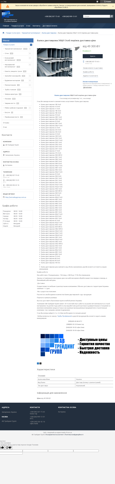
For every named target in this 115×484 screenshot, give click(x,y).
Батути (7, 112)
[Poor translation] (8, 448)
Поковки (8, 98)
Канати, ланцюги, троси (13, 71)
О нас (28, 26)
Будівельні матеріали (12, 80)
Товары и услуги (17, 26)
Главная (6, 26)
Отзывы (6, 123)
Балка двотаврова (49, 33)
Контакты (36, 26)
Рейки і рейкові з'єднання (14, 108)
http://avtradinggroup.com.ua (15, 197)
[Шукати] (111, 16)
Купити (92, 56)
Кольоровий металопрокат (10, 59)
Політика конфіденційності (74, 434)
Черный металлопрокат (31, 33)
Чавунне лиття (10, 103)
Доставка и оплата (50, 26)
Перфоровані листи (12, 117)
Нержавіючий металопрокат (10, 66)
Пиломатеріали (10, 85)
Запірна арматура (11, 94)
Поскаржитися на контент (55, 434)
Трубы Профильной (64, 316)
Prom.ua (69, 432)
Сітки (7, 53)
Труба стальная (10, 89)
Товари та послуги (13, 33)
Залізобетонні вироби (13, 76)
